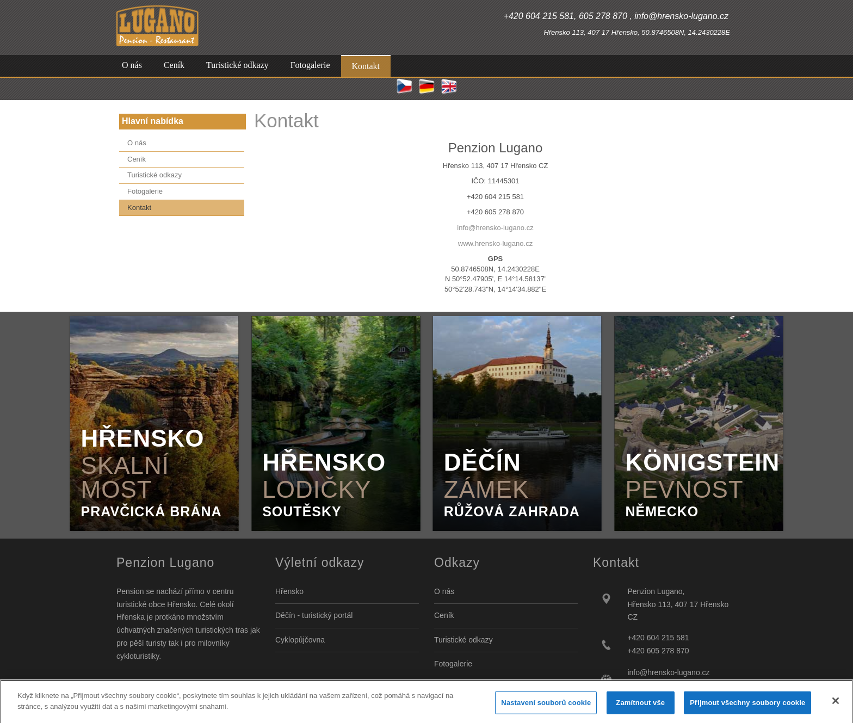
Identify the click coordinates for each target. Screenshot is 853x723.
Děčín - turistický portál (314, 615)
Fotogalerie (453, 663)
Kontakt (286, 120)
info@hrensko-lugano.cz (495, 228)
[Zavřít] (836, 705)
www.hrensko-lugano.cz (495, 243)
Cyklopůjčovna (300, 639)
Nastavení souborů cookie (546, 707)
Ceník (444, 615)
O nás (444, 591)
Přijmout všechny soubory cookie (747, 707)
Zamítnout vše (640, 707)
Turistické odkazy (463, 639)
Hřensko (289, 591)
